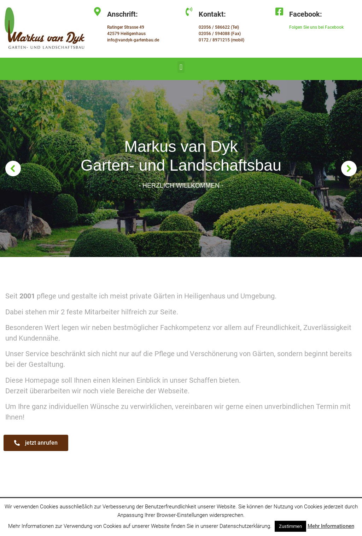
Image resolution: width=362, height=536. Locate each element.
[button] (180, 67)
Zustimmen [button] (290, 526)
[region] (181, 168)
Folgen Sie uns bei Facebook (316, 27)
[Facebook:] (279, 11)
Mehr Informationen (331, 526)
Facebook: (305, 14)
